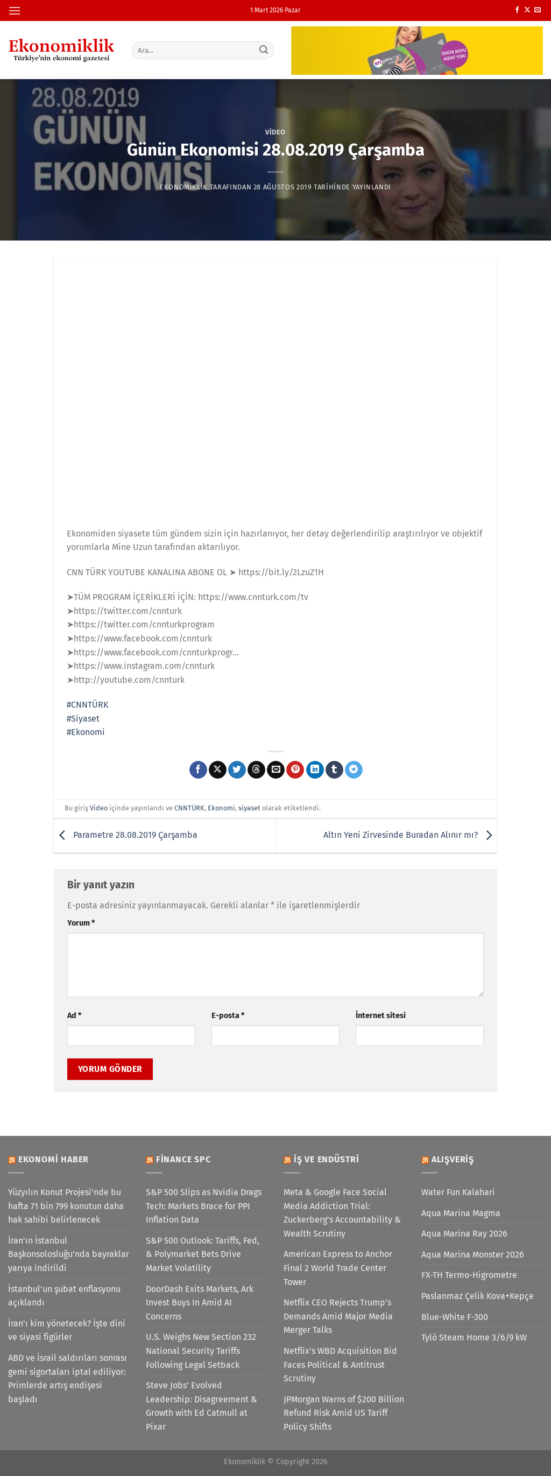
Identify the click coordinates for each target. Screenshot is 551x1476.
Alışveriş (453, 1159)
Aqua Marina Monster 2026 (472, 1254)
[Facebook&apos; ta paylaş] (198, 770)
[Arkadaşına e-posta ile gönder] (276, 770)
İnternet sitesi (381, 1015)
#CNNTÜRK (87, 705)
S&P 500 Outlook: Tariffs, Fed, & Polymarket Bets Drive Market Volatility (202, 1254)
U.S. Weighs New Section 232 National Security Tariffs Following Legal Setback (201, 1350)
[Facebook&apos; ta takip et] (517, 10)
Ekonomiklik (184, 187)
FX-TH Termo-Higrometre (469, 1275)
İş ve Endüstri (326, 1159)
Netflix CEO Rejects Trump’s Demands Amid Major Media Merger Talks (338, 1316)
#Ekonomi (86, 732)
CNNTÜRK (189, 808)
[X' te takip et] (527, 10)
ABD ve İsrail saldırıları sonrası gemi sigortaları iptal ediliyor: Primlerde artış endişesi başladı (67, 1378)
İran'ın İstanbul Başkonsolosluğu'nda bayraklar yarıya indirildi (68, 1254)
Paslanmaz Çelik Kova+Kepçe (477, 1296)
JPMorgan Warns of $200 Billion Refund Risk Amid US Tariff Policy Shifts (344, 1413)
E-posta (227, 1015)
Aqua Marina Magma (460, 1213)
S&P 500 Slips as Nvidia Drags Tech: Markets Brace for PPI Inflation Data (204, 1206)
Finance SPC (183, 1159)
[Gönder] (264, 50)
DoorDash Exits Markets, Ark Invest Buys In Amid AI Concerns (199, 1303)
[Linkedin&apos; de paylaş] (315, 770)
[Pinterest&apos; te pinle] (295, 770)
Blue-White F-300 (454, 1317)
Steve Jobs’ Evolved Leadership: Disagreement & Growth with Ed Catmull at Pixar (201, 1406)
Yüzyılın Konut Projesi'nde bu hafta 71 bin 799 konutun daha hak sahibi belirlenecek (66, 1206)
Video (275, 132)
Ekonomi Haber (53, 1159)
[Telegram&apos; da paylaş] (354, 770)
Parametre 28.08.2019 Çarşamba (125, 835)
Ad (74, 1015)
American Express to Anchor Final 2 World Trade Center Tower (338, 1268)
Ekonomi (221, 808)
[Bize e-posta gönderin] (537, 10)
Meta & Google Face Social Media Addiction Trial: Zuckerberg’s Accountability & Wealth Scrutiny (342, 1213)
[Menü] (14, 10)
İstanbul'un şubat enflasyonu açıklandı (64, 1296)
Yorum (81, 923)
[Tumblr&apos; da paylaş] (334, 770)
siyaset (249, 808)
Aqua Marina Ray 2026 (464, 1233)
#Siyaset (83, 719)
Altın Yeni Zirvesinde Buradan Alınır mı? (410, 835)
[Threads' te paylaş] (256, 770)
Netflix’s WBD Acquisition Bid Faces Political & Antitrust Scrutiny (340, 1364)
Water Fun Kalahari (458, 1192)
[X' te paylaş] (218, 770)
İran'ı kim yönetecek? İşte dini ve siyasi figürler (66, 1330)
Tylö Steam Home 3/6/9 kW (474, 1337)
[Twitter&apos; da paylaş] (237, 770)
